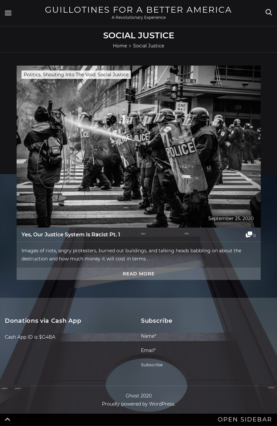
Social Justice (113, 75)
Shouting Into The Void (69, 75)
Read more (139, 274)
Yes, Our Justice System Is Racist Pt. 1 (70, 235)
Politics (32, 75)
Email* (174, 353)
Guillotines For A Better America (138, 10)
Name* (174, 339)
